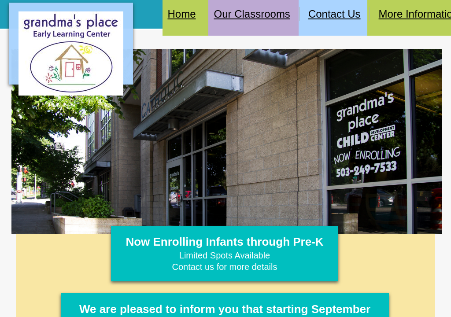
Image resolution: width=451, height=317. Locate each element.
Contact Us (334, 14)
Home (181, 14)
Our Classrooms (252, 14)
